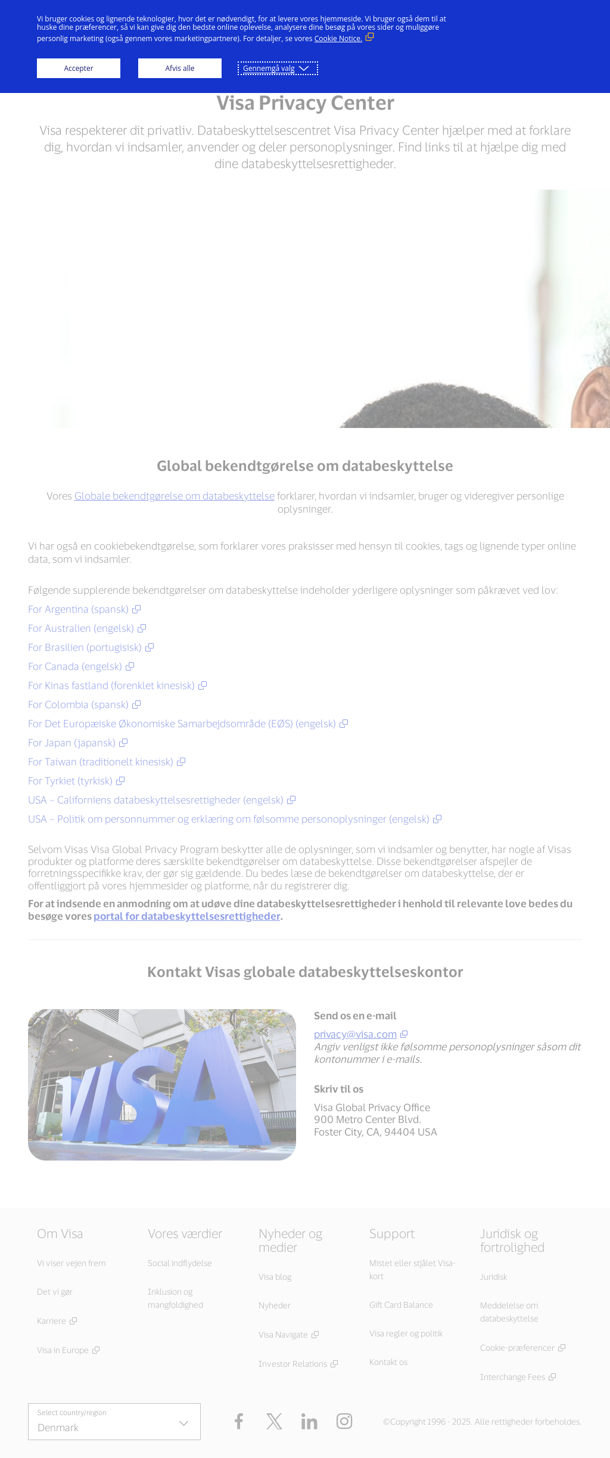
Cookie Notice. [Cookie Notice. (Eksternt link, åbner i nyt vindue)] (338, 38)
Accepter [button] (78, 68)
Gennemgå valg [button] (269, 68)
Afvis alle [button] (180, 68)
